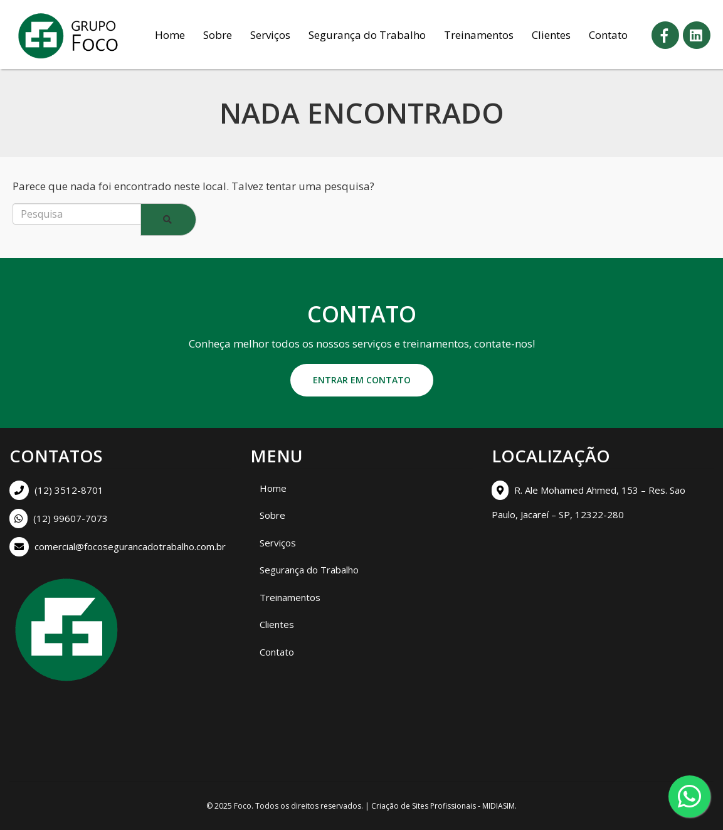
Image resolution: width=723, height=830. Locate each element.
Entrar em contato (362, 380)
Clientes (551, 35)
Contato (608, 35)
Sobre (217, 35)
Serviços (270, 35)
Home (170, 35)
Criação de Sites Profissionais (423, 806)
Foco (242, 806)
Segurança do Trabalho (367, 35)
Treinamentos (479, 35)
